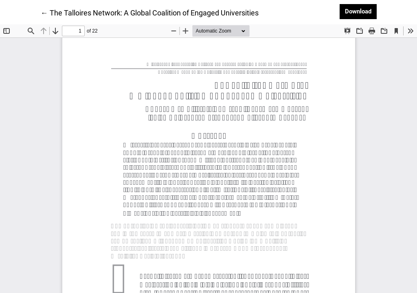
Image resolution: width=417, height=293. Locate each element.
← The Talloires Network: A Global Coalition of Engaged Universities (150, 12)
